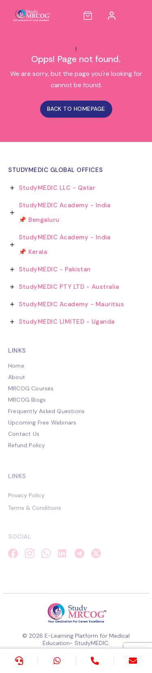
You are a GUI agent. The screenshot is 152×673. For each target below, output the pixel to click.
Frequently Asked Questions (46, 415)
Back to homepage (76, 108)
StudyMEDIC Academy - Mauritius (71, 304)
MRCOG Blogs (27, 404)
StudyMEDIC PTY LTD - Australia (69, 287)
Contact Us (23, 438)
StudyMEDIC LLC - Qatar (57, 188)
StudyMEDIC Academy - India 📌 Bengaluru (64, 212)
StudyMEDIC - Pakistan (55, 269)
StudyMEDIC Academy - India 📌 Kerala (64, 244)
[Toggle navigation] (138, 15)
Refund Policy (26, 450)
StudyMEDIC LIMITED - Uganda (67, 322)
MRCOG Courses (31, 393)
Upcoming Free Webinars (42, 427)
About (16, 381)
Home (16, 370)
